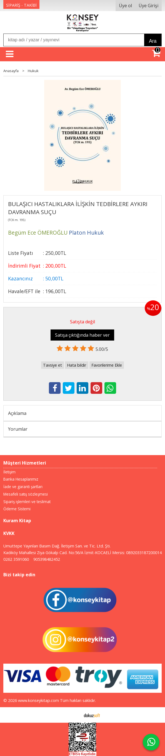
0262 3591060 (16, 559)
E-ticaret (73, 715)
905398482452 (46, 559)
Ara (152, 41)
